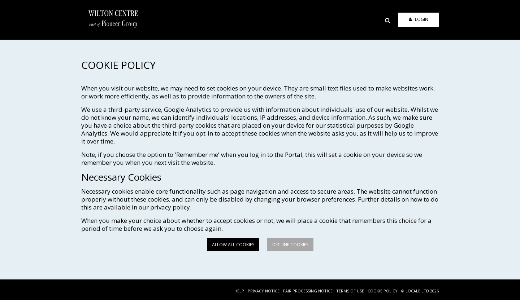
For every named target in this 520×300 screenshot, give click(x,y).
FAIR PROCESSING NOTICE (308, 291)
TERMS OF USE (350, 291)
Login (418, 19)
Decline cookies (290, 245)
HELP (239, 291)
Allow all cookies (233, 245)
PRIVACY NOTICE (264, 291)
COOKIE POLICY (383, 291)
